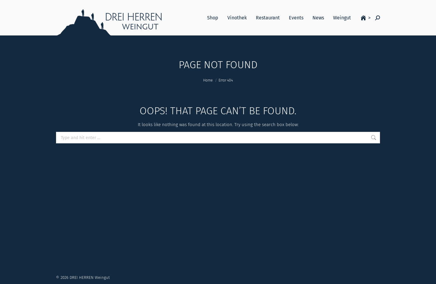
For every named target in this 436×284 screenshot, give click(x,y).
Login (329, 6)
